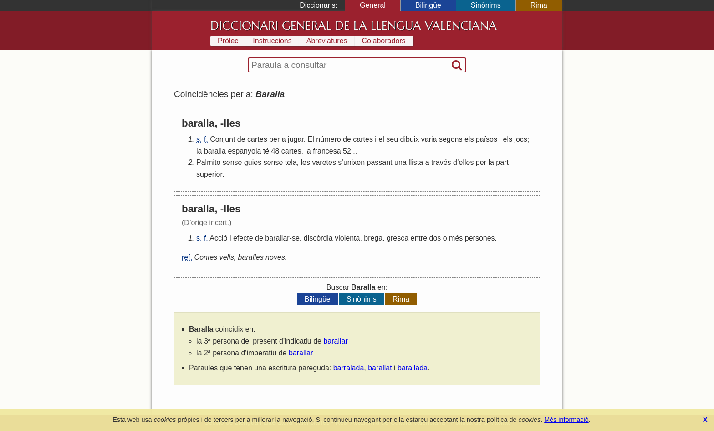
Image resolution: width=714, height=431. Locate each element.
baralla (215, 151)
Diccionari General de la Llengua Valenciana (353, 25)
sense (232, 162)
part (502, 162)
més (456, 238)
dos (435, 238)
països (486, 139)
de (241, 139)
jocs (520, 139)
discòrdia (318, 238)
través (441, 162)
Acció (218, 238)
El (311, 139)
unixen (354, 162)
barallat (380, 368)
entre (419, 238)
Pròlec (228, 41)
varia (429, 139)
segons (451, 139)
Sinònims (486, 5)
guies (252, 162)
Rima (538, 5)
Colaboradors (384, 41)
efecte (243, 238)
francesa (327, 151)
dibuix (409, 139)
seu (392, 139)
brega (373, 238)
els (469, 139)
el (381, 139)
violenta (347, 238)
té (266, 151)
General (373, 5)
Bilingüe (428, 5)
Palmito (208, 162)
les (305, 162)
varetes (324, 162)
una (400, 162)
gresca (397, 238)
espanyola (244, 151)
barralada (348, 368)
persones (480, 238)
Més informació (566, 419)
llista (415, 162)
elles (466, 162)
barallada (413, 368)
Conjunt (222, 139)
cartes (257, 139)
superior (209, 174)
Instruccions (272, 41)
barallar (277, 238)
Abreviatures (326, 41)
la (199, 151)
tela (291, 162)
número (328, 139)
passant (380, 162)
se (296, 238)
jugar (296, 139)
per (274, 139)
